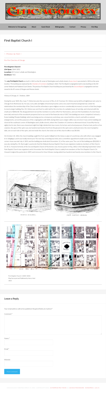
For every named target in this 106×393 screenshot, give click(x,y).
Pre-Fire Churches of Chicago (14, 60)
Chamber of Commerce (39, 84)
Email (6, 349)
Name (7, 338)
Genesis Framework (76, 388)
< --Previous (8, 54)
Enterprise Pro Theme (58, 388)
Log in (97, 388)
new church (73, 81)
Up (14, 54)
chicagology (53, 13)
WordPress (89, 388)
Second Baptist (79, 86)
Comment (8, 314)
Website (7, 360)
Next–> (19, 54)
